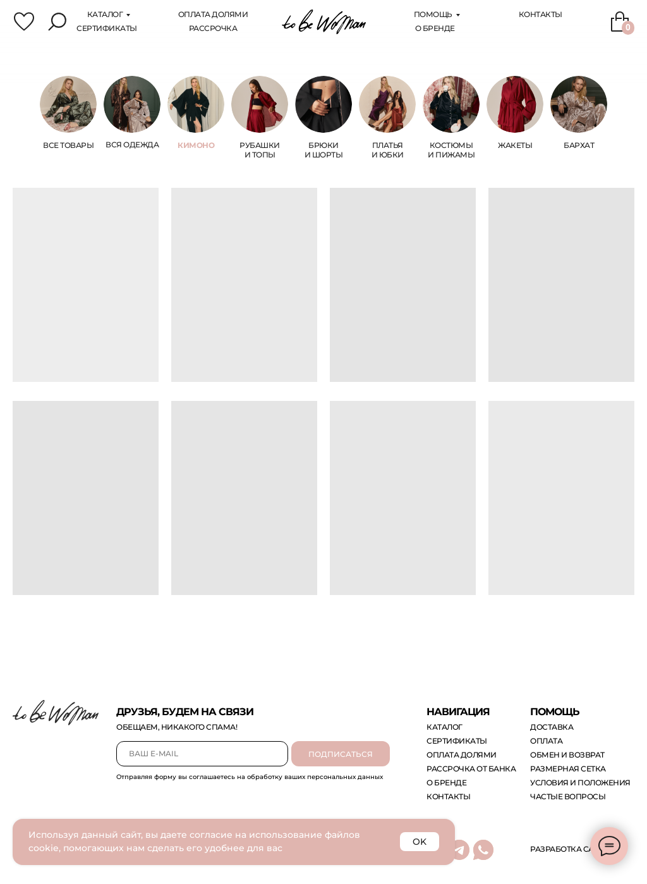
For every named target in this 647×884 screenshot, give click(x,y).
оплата (546, 741)
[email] (202, 753)
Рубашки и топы (259, 149)
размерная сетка (568, 768)
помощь (433, 14)
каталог (105, 14)
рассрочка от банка (471, 768)
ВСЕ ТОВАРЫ (68, 145)
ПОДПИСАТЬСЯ (340, 754)
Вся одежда (132, 144)
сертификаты (106, 28)
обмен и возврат (567, 754)
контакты (448, 796)
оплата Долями (213, 14)
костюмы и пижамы (451, 149)
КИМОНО (196, 145)
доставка (551, 727)
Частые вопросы (567, 796)
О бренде (435, 28)
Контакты (540, 14)
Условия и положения (580, 782)
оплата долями (461, 754)
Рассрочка (213, 28)
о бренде (446, 782)
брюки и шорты (324, 149)
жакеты (515, 145)
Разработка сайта (569, 849)
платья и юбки (388, 149)
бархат (579, 145)
